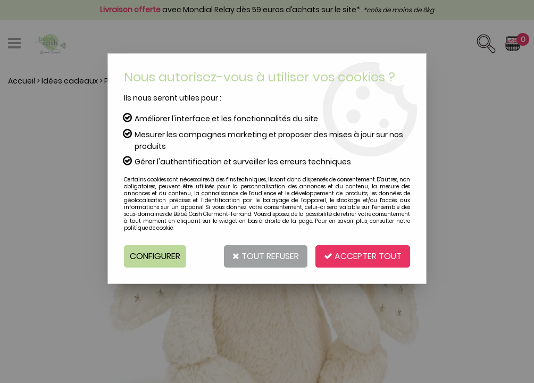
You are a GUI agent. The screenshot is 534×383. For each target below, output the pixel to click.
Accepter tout (363, 256)
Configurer (155, 256)
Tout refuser (265, 256)
